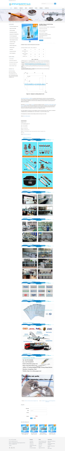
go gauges (27, 104)
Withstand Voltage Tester (13, 45)
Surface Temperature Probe (42, 441)
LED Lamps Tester (12, 43)
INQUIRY (41, 40)
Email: (28, 410)
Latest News (50, 439)
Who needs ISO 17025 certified (13, 62)
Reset (34, 418)
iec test (23, 105)
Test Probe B (31, 441)
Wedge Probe (31, 442)
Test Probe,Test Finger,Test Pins (14, 26)
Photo (40, 439)
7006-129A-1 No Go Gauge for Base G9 (34, 434)
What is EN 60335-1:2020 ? (13, 65)
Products (13, 21)
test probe (33, 104)
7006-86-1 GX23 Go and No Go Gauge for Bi (25, 434)
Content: (27, 412)
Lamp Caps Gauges (12, 30)
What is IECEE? (50, 448)
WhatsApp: (27, 408)
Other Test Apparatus (12, 53)
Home (10, 21)
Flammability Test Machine (13, 32)
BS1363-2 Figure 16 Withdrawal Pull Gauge (43, 434)
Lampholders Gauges (12, 41)
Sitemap (10, 445)
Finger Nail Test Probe (42, 447)
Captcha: (27, 416)
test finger (52, 104)
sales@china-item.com (13, 0)
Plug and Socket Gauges (13, 28)
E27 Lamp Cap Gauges (33, 447)
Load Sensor (11, 49)
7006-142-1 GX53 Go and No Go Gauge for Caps (31, 400)
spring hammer (46, 104)
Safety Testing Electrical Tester (14, 39)
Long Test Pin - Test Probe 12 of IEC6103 (52, 434)
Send (31, 418)
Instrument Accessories (13, 51)
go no (25, 104)
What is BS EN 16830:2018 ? (13, 60)
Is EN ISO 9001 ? (11, 58)
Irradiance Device (12, 47)
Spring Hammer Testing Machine (19, 21)
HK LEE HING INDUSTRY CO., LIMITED (26, 98)
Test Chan (40, 446)
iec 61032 (50, 104)
